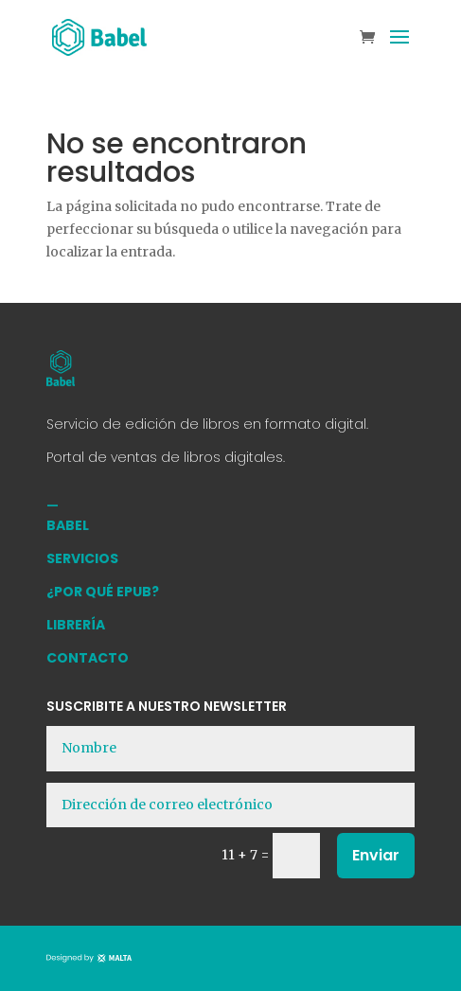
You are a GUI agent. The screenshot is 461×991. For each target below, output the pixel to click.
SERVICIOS (82, 558)
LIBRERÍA (75, 624)
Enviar (375, 855)
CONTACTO (87, 657)
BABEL (67, 525)
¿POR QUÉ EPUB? (102, 591)
